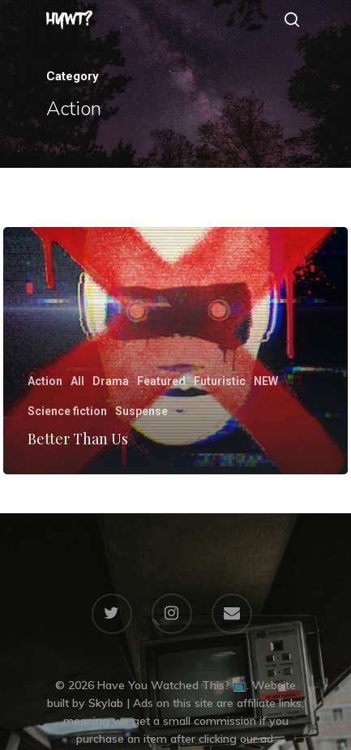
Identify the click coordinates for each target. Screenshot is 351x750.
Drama (110, 381)
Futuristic (220, 381)
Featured (161, 381)
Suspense (141, 411)
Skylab (105, 703)
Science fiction (67, 411)
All (77, 381)
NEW (266, 381)
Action (45, 381)
